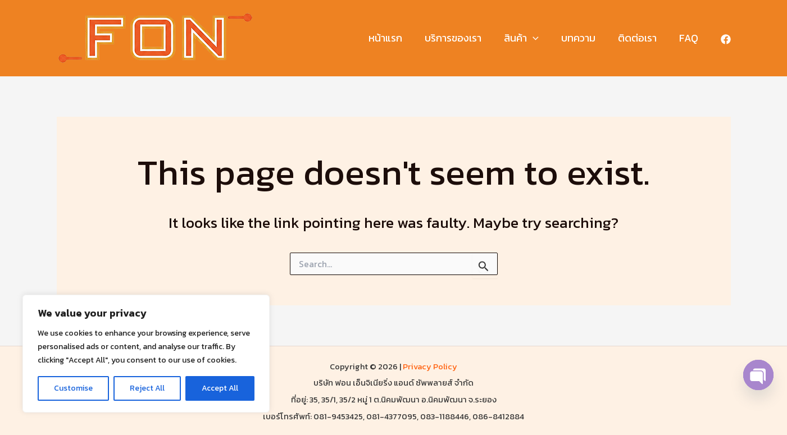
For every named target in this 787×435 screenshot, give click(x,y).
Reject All (147, 388)
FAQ (689, 37)
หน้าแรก (398, 37)
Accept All (220, 388)
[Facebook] (726, 39)
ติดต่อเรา (640, 37)
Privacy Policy (430, 366)
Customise (73, 388)
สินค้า (529, 38)
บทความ (584, 37)
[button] (541, 38)
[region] (146, 354)
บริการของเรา (463, 37)
